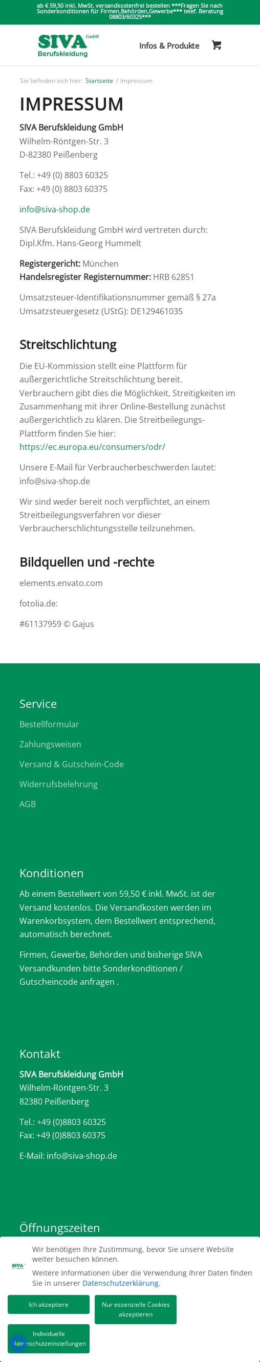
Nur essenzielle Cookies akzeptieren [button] (136, 1307)
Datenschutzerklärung (120, 1280)
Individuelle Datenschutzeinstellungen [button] (49, 1336)
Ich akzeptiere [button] (49, 1302)
